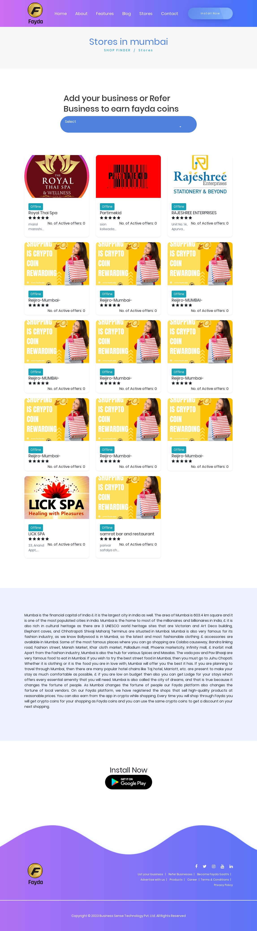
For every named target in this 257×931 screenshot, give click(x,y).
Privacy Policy (223, 885)
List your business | (152, 874)
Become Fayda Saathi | (214, 874)
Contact (169, 13)
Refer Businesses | (181, 874)
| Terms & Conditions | (214, 879)
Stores (146, 13)
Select (70, 121)
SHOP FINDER (117, 50)
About (81, 13)
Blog (126, 13)
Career (192, 879)
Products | (177, 879)
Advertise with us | (153, 879)
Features (105, 13)
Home (61, 13)
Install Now (210, 13)
